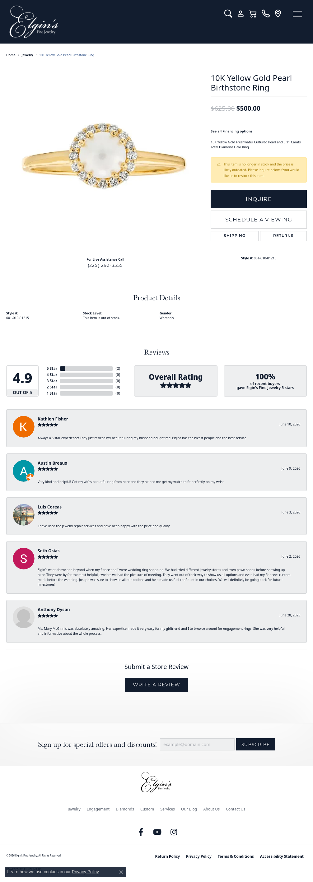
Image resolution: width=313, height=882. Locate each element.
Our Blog (189, 809)
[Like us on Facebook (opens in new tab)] (141, 832)
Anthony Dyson (54, 609)
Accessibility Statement (282, 856)
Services (167, 809)
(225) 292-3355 (105, 265)
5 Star (52, 368)
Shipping (234, 236)
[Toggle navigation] (297, 14)
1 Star (52, 393)
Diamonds (125, 809)
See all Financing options (231, 131)
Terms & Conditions (236, 856)
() (117, 368)
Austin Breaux (52, 463)
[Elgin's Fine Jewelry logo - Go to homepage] (112, 22)
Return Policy (167, 856)
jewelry (27, 55)
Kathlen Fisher (53, 419)
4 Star (52, 374)
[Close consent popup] (121, 872)
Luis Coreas (50, 507)
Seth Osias (48, 551)
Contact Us (235, 809)
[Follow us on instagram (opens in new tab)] (174, 832)
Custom (147, 809)
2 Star (52, 387)
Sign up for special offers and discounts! (97, 744)
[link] (265, 13)
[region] (105, 159)
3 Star (52, 380)
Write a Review (156, 685)
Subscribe (255, 744)
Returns (283, 236)
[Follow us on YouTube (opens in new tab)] (157, 832)
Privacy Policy (199, 856)
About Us (211, 809)
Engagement (98, 809)
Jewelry (74, 809)
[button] (228, 13)
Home (11, 55)
